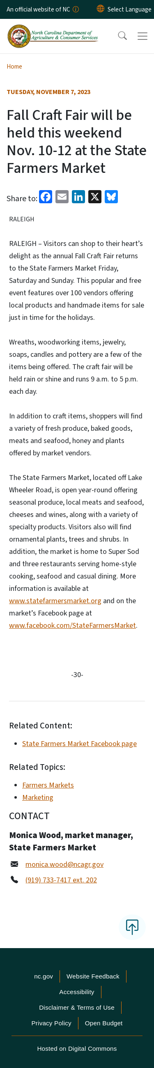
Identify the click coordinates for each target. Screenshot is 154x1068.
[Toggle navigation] (142, 36)
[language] (130, 9)
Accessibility (76, 991)
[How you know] (75, 9)
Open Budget (104, 1023)
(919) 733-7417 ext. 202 (61, 880)
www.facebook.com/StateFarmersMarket (72, 625)
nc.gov (43, 976)
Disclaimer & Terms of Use (77, 1007)
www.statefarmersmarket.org (55, 601)
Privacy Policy (51, 1023)
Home (14, 66)
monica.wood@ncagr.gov (64, 864)
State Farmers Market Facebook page (79, 744)
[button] (117, 36)
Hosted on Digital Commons (77, 1048)
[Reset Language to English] (100, 9)
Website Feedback (93, 976)
